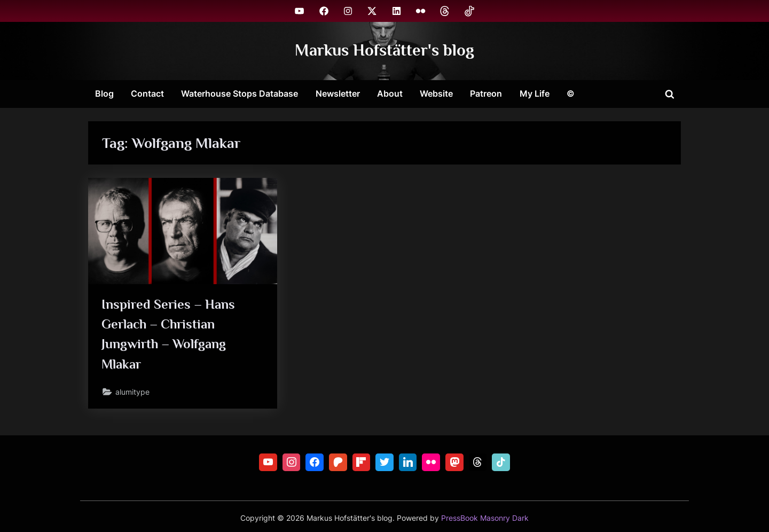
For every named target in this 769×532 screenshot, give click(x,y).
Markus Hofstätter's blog (384, 50)
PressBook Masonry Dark (485, 518)
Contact (147, 93)
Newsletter (338, 93)
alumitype (133, 392)
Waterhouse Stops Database (239, 93)
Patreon (486, 93)
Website (436, 93)
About (390, 93)
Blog (104, 93)
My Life (535, 93)
